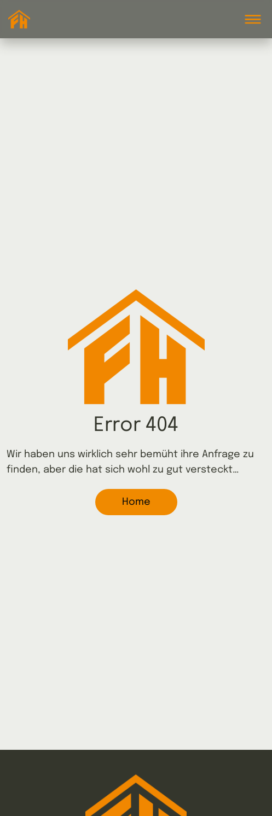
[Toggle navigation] (253, 19)
